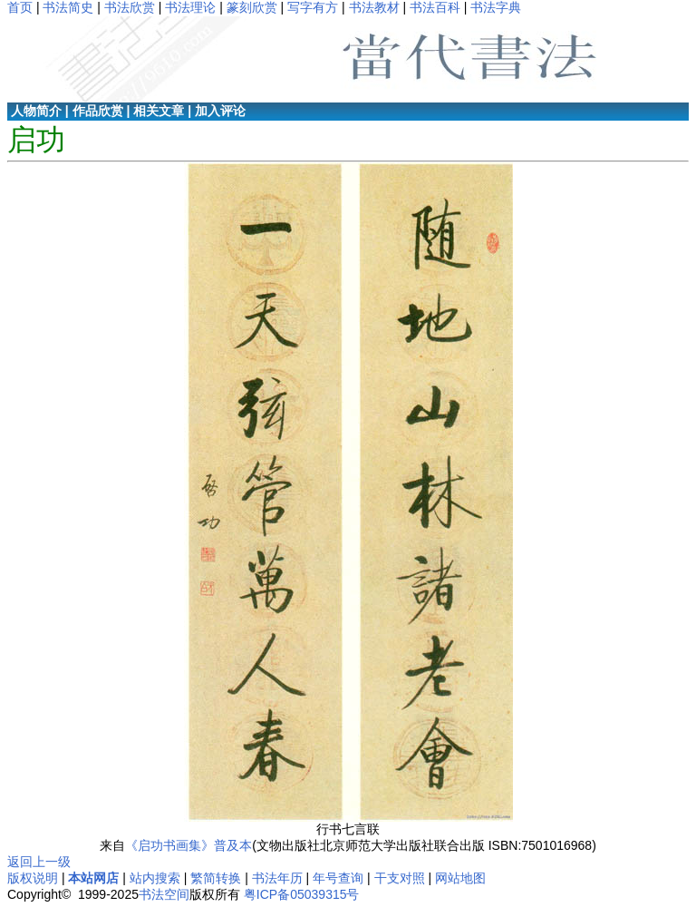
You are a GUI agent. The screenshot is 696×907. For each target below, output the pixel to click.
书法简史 (68, 7)
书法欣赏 (129, 7)
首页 (20, 7)
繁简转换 (215, 878)
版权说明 (32, 878)
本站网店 (93, 878)
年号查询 (338, 878)
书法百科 (435, 7)
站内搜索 (155, 878)
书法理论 (190, 7)
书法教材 (374, 7)
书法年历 (277, 878)
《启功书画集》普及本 (188, 845)
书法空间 (164, 894)
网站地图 (460, 878)
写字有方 (312, 7)
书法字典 (495, 7)
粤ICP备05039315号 (302, 894)
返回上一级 (39, 861)
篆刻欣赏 (252, 7)
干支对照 (399, 878)
